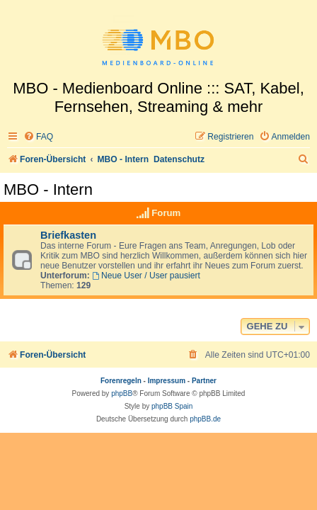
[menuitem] (38, 137)
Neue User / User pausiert (146, 275)
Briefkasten (68, 235)
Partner (204, 381)
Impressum (166, 381)
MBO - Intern (48, 189)
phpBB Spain (171, 406)
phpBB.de (205, 419)
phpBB (121, 393)
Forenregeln (121, 381)
